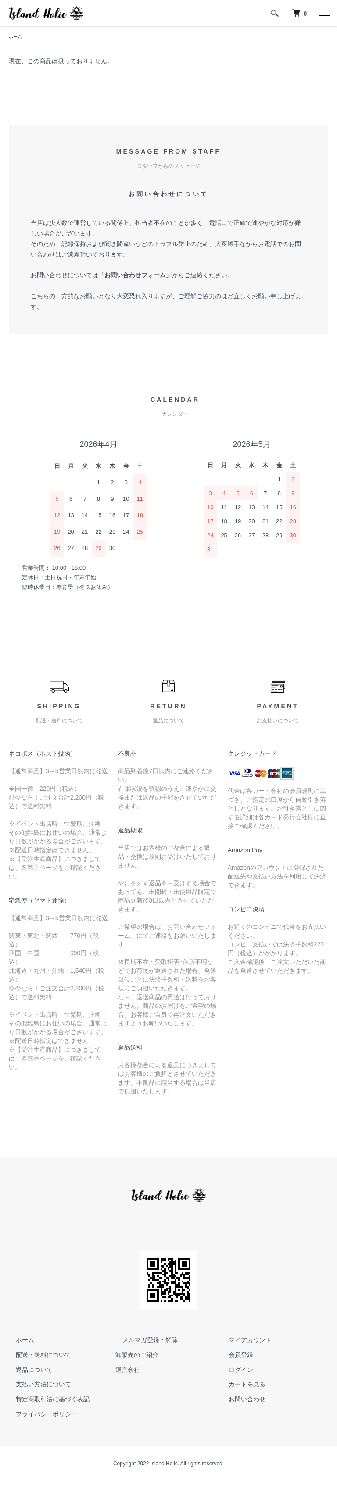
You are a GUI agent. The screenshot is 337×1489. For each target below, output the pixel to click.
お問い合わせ (240, 1400)
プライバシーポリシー (39, 1415)
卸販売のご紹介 (136, 1356)
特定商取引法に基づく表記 (45, 1400)
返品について (27, 1370)
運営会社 (127, 1370)
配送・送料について (36, 1356)
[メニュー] (324, 13)
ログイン (234, 1370)
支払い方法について (36, 1385)
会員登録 (234, 1356)
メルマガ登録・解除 (143, 1341)
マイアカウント (243, 1341)
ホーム (17, 37)
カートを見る (240, 1385)
